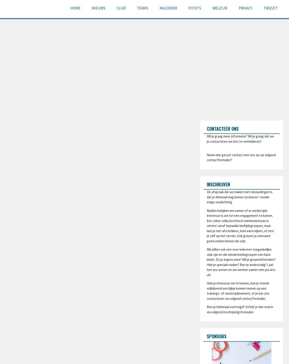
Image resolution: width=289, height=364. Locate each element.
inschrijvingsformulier (238, 312)
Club (121, 8)
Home (75, 8)
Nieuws (98, 8)
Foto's (195, 8)
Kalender (168, 8)
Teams (142, 8)
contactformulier (219, 160)
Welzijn (219, 8)
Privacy (245, 8)
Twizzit (270, 8)
